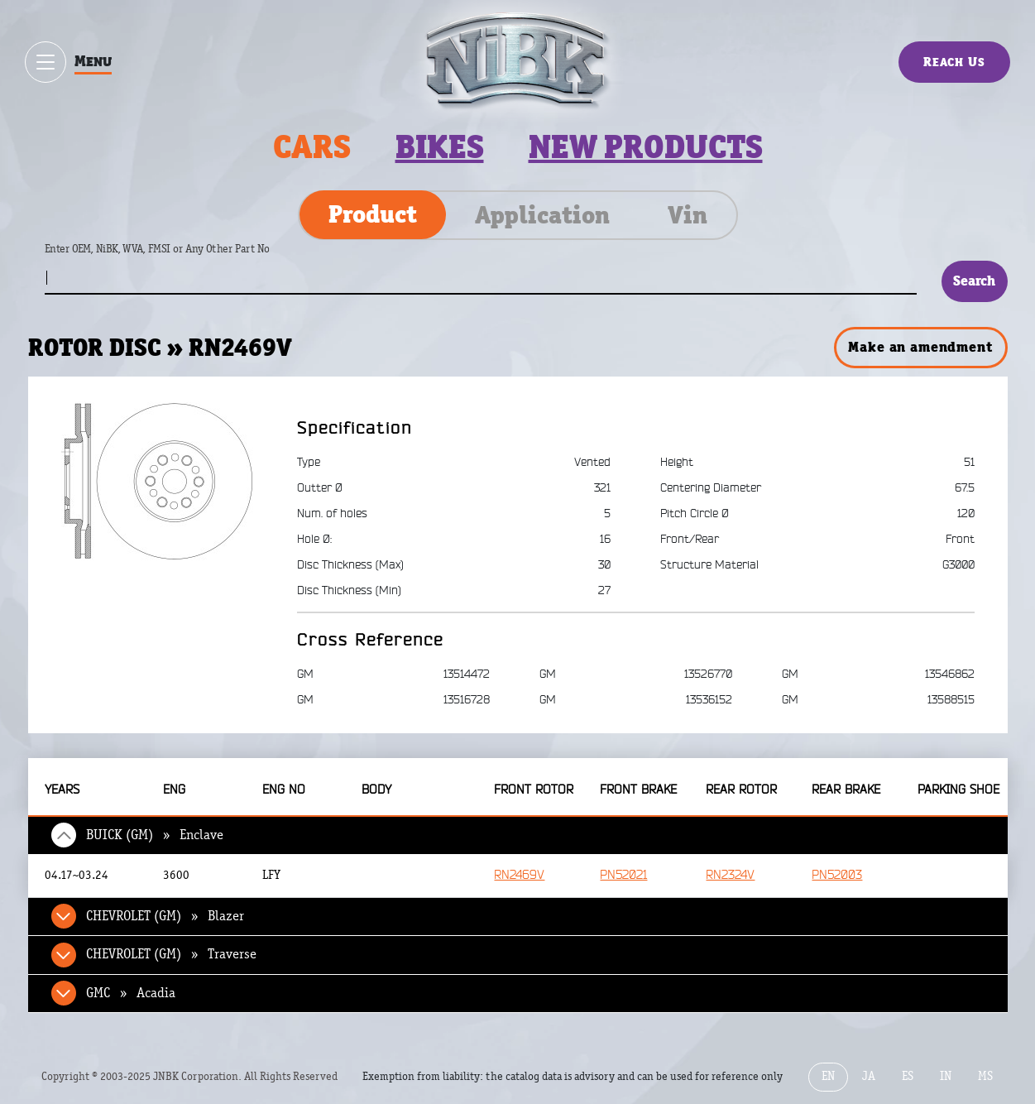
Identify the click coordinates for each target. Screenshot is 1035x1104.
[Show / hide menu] (45, 62)
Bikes (439, 147)
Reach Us (954, 61)
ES (907, 1076)
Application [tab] (542, 215)
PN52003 (837, 875)
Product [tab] (372, 214)
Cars (312, 147)
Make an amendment (920, 347)
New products (646, 147)
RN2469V (519, 875)
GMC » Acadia (130, 993)
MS (985, 1076)
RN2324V (730, 875)
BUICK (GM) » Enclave (154, 835)
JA (868, 1076)
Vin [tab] (687, 215)
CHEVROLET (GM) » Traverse (171, 954)
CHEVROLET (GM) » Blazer (165, 916)
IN (945, 1076)
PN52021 (623, 875)
